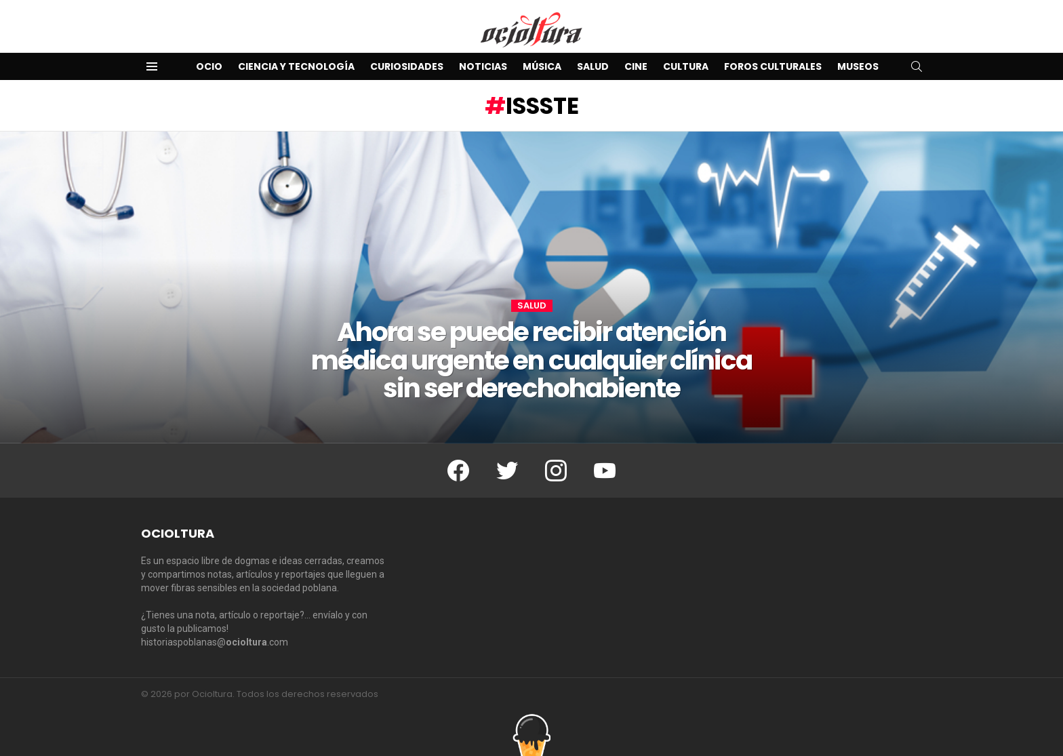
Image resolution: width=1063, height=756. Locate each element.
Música (542, 66)
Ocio (209, 66)
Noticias (483, 66)
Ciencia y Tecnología (296, 66)
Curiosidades (406, 66)
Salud (593, 66)
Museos (858, 66)
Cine (635, 66)
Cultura (685, 66)
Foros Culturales (773, 66)
